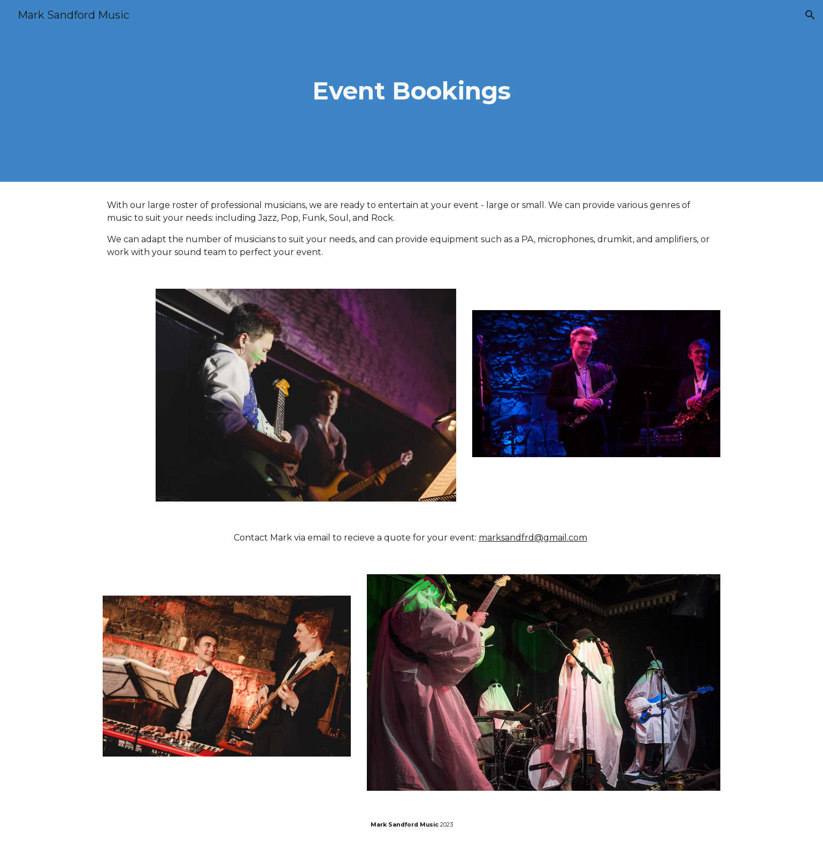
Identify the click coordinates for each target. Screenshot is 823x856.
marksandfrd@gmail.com (533, 538)
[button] (810, 15)
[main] (412, 91)
